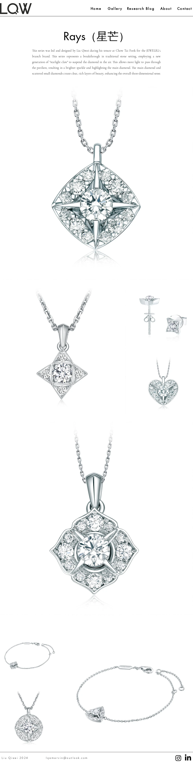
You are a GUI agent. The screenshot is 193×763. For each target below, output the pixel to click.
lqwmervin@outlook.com (67, 758)
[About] (166, 9)
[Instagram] (178, 758)
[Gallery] (115, 9)
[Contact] (184, 9)
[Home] (95, 9)
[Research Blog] (141, 9)
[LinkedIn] (188, 758)
